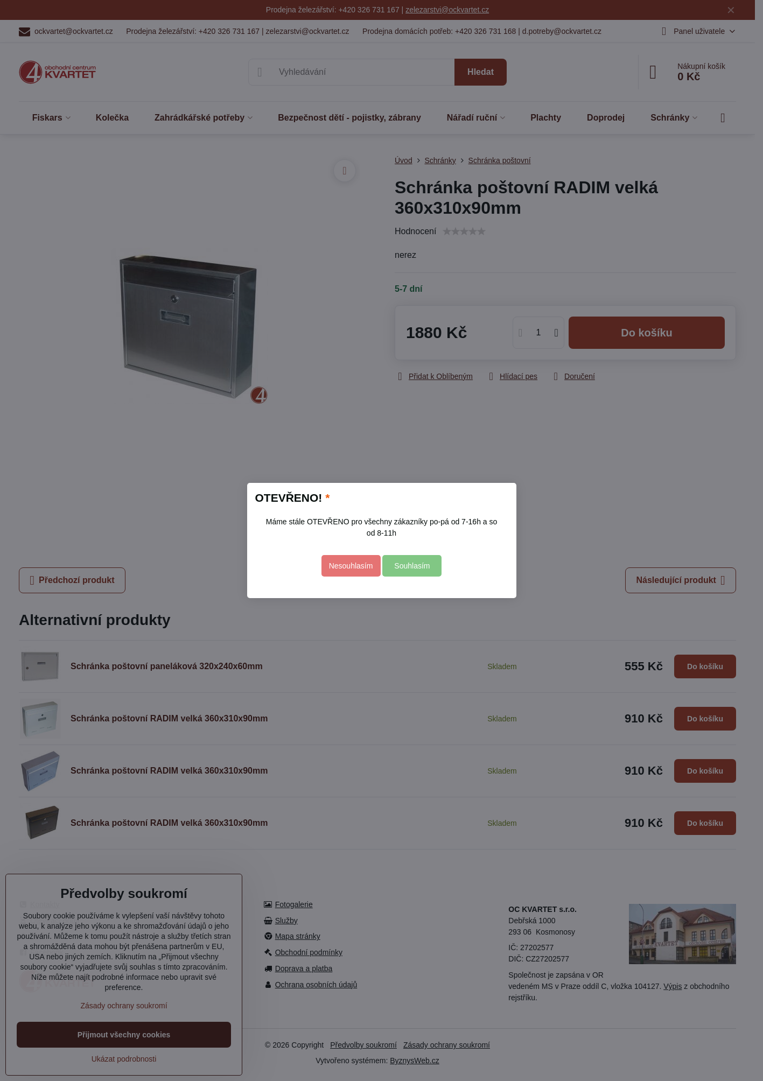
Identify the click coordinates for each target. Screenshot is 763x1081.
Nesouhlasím (351, 565)
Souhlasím (412, 565)
